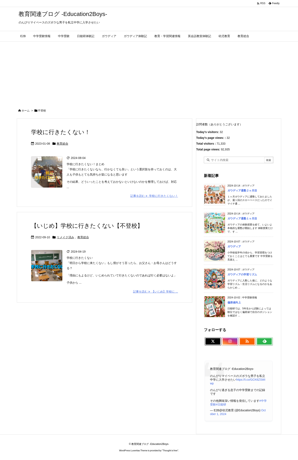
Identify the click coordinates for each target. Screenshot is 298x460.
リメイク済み (65, 237)
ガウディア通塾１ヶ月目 (242, 218)
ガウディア (234, 246)
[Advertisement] (149, 73)
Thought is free (170, 450)
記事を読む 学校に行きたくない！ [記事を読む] (154, 195)
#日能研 (221, 404)
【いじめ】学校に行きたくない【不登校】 (88, 226)
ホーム (26, 110)
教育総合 (62, 143)
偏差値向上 (234, 302)
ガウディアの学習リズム (242, 274)
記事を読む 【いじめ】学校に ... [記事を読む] (155, 291)
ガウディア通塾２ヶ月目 (242, 190)
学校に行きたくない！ (60, 132)
